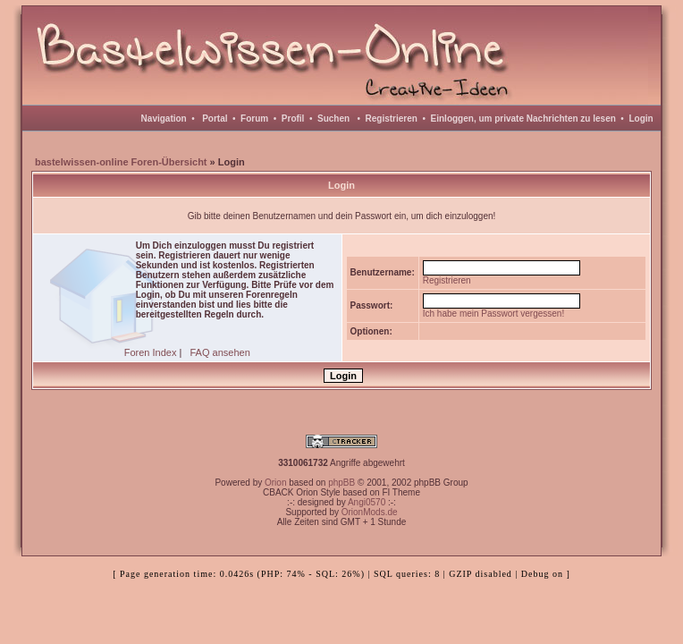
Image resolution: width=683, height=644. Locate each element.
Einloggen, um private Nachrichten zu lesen (523, 118)
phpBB (341, 482)
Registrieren (391, 118)
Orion (275, 482)
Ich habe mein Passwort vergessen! (493, 313)
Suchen (333, 118)
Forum (254, 118)
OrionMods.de (370, 512)
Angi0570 (366, 502)
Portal (214, 118)
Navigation (164, 118)
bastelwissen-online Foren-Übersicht (121, 162)
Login (640, 118)
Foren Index (150, 352)
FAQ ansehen (220, 352)
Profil (293, 118)
